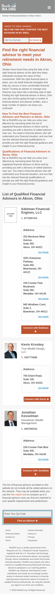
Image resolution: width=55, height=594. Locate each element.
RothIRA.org (21, 590)
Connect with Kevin (36, 399)
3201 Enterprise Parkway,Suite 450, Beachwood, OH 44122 (32, 265)
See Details (43, 252)
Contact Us (10, 537)
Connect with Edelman (36, 329)
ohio (31, 15)
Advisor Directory (35, 530)
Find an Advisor (27, 520)
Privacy (31, 537)
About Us (32, 534)
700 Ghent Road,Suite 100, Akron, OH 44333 (32, 379)
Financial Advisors (19, 15)
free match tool (18, 494)
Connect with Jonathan (36, 472)
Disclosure (32, 540)
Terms (8, 540)
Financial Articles (12, 534)
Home (5, 15)
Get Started (35, 40)
